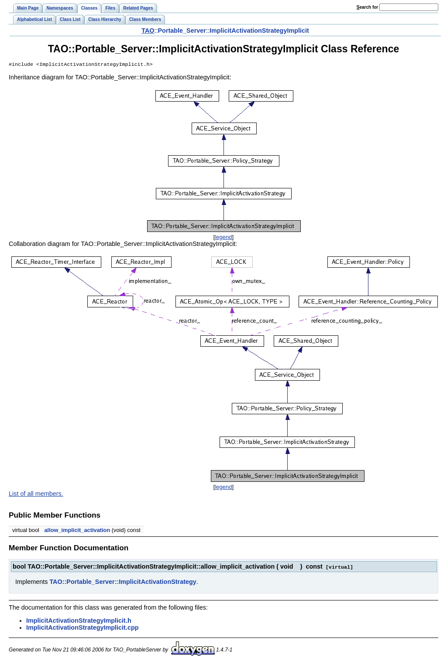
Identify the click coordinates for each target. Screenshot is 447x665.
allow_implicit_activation (77, 531)
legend (223, 238)
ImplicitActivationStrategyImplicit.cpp (82, 627)
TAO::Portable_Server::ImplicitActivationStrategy (122, 582)
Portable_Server (182, 30)
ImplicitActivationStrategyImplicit (259, 30)
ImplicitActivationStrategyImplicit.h (78, 620)
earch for (367, 7)
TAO (147, 30)
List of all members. (36, 494)
